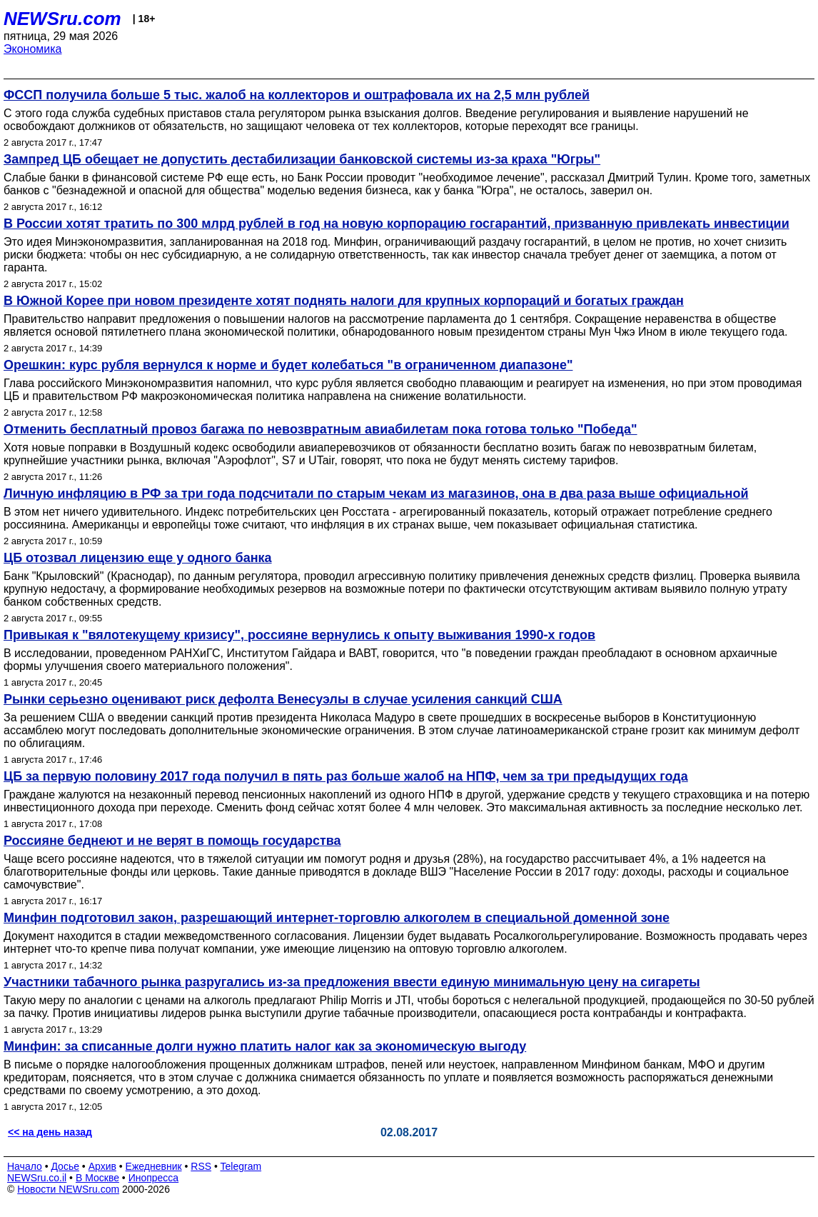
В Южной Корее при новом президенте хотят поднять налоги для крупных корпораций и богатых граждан (344, 301)
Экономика (33, 49)
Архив (102, 1166)
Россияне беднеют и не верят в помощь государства (172, 840)
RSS (201, 1166)
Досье (65, 1166)
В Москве (97, 1177)
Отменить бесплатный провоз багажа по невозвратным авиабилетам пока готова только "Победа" (320, 429)
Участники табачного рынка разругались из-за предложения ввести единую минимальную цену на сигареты (352, 982)
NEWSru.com (62, 18)
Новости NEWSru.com (68, 1189)
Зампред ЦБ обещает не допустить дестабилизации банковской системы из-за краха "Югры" (302, 159)
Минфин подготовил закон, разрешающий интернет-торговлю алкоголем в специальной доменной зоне (337, 918)
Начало (24, 1166)
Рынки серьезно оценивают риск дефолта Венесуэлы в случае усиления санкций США (283, 699)
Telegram (241, 1166)
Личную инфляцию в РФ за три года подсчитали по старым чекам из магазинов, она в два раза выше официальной (376, 493)
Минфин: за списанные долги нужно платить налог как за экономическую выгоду (265, 1046)
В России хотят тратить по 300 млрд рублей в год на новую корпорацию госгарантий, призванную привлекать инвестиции (396, 223)
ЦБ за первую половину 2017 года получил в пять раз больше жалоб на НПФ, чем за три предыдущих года (346, 776)
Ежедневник (154, 1166)
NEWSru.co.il (36, 1177)
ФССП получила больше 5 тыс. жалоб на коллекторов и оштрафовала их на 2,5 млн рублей (297, 95)
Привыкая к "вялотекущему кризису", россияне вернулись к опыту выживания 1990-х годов (299, 635)
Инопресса (153, 1177)
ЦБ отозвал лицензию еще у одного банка (138, 558)
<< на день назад (50, 1132)
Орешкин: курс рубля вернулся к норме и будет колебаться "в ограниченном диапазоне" (288, 365)
